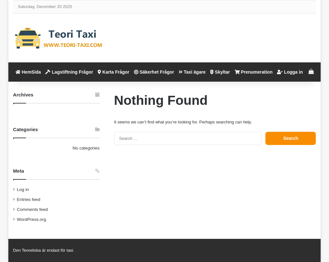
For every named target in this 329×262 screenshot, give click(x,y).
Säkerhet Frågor (154, 72)
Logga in (290, 72)
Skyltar (220, 72)
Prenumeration (254, 72)
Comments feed (32, 209)
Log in (23, 189)
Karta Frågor (113, 72)
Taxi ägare (192, 72)
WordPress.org (31, 219)
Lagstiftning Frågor (69, 72)
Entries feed (28, 199)
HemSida (28, 72)
